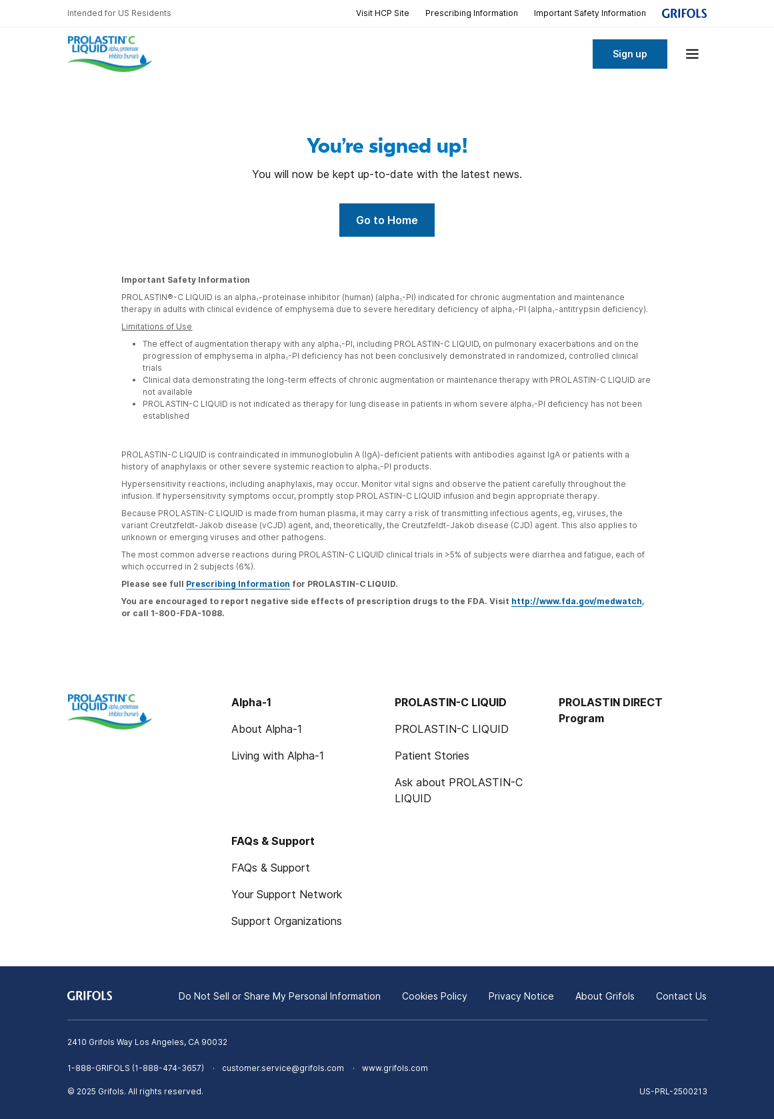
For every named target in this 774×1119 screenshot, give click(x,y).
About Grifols (605, 996)
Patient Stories (432, 755)
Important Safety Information (590, 13)
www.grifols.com (395, 1068)
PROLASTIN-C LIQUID (452, 729)
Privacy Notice (521, 996)
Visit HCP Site (382, 13)
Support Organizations (286, 921)
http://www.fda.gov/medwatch (576, 601)
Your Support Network (286, 894)
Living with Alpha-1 (277, 755)
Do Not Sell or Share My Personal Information (280, 996)
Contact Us (681, 996)
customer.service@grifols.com (283, 1068)
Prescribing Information (471, 13)
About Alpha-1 (266, 729)
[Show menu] (692, 54)
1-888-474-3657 (168, 1068)
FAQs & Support (270, 867)
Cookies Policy (434, 996)
